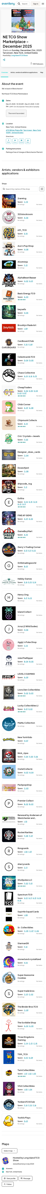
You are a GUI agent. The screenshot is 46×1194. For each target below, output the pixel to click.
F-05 (31, 757)
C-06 (36, 931)
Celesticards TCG (26, 356)
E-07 (24, 393)
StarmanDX (23, 943)
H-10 (26, 1058)
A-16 (30, 376)
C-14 (26, 1043)
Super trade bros (26, 990)
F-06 (36, 757)
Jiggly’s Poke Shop (27, 642)
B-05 (31, 661)
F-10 (26, 344)
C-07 (31, 931)
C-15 (35, 1043)
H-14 (39, 898)
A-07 (26, 408)
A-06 (26, 218)
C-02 (31, 994)
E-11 (29, 551)
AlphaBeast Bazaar (27, 277)
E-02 (30, 709)
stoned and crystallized (29, 959)
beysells (22, 309)
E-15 (30, 582)
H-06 (26, 630)
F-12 (25, 947)
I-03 (34, 1074)
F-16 (34, 1105)
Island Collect (24, 611)
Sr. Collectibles (25, 927)
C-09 (26, 1010)
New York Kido (25, 737)
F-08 (26, 836)
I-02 (30, 1074)
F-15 (30, 1105)
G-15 (30, 502)
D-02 (26, 693)
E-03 (20, 393)
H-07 (26, 741)
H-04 (31, 772)
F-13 (25, 265)
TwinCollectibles (26, 1070)
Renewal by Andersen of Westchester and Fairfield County (30, 818)
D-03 (31, 693)
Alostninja (23, 261)
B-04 (26, 661)
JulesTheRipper (25, 658)
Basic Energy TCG (26, 293)
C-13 (31, 1043)
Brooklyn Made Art (27, 325)
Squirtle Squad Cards (28, 911)
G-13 (19, 504)
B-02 (26, 804)
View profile (10, 1178)
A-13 (26, 424)
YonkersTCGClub (26, 1101)
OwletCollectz (25, 769)
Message (25, 1178)
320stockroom (25, 214)
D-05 (31, 360)
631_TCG (22, 230)
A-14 (26, 376)
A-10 (26, 535)
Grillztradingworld (27, 563)
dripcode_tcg (25, 483)
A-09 (26, 677)
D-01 (26, 1121)
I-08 (26, 915)
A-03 (26, 297)
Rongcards (23, 848)
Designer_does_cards (29, 452)
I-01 (25, 1074)
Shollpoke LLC (25, 880)
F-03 (26, 440)
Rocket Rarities (25, 832)
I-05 (26, 1089)
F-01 (30, 883)
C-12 (26, 646)
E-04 (36, 391)
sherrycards (24, 864)
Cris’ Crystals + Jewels (29, 436)
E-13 (25, 551)
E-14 (34, 582)
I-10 (25, 821)
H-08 (26, 249)
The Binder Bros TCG (28, 1006)
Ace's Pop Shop (26, 246)
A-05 (31, 1026)
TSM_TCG (23, 1054)
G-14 (35, 502)
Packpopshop (25, 784)
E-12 (34, 551)
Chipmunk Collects (27, 420)
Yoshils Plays (24, 1117)
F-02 (26, 883)
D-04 (26, 360)
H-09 (31, 1058)
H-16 (26, 963)
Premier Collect (25, 800)
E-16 (25, 582)
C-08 (26, 471)
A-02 (31, 519)
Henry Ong (23, 594)
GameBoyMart (25, 531)
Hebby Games (25, 578)
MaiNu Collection (26, 722)
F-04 (26, 757)
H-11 (30, 898)
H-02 (26, 281)
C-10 (26, 202)
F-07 (31, 836)
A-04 (26, 1026)
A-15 (35, 376)
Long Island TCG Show (19, 55)
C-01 (26, 994)
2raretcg (22, 198)
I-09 (25, 329)
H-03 (26, 772)
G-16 (26, 502)
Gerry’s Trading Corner (29, 547)
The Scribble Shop (27, 1022)
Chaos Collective (26, 372)
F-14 (25, 1105)
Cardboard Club (26, 341)
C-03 (26, 788)
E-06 (26, 391)
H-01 (31, 281)
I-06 (25, 852)
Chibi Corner (24, 404)
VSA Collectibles (26, 1086)
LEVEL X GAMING (26, 673)
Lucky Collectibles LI (28, 705)
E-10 (26, 234)
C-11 (25, 868)
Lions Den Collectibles (29, 689)
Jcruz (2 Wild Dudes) (28, 626)
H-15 (19, 900)
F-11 (25, 487)
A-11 (25, 598)
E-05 (31, 391)
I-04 (30, 1089)
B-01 (26, 566)
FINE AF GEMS (25, 515)
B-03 (31, 804)
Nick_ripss (23, 753)
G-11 (24, 504)
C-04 (26, 455)
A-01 (26, 519)
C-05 (26, 931)
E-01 (26, 709)
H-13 (34, 898)
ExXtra (21, 498)
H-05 (26, 313)
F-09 (30, 344)
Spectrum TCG (25, 894)
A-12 (30, 598)
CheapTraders (25, 387)
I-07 (30, 852)
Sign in (35, 4)
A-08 (31, 408)
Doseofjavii (23, 467)
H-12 (26, 898)
